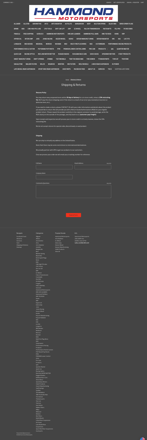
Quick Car (17, 54)
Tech (110, 69)
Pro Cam (92, 49)
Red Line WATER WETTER (46, 54)
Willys (42, 64)
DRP (69, 29)
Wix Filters (71, 64)
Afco (46, 24)
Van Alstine (18, 64)
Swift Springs (39, 59)
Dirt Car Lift (60, 29)
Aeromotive (37, 24)
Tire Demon (90, 59)
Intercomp (29, 39)
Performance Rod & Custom (24, 49)
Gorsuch (40, 34)
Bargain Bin (79, 24)
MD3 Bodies (28, 44)
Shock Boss (94, 54)
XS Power (115, 64)
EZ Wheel (77, 29)
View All (57, 251)
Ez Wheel (58, 241)
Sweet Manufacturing (22, 59)
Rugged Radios (63, 54)
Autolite (68, 24)
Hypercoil (17, 39)
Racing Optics (29, 54)
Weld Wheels (83, 64)
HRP (123, 34)
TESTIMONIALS (61, 59)
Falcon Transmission (92, 29)
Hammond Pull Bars (91, 34)
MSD (65, 44)
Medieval (39, 44)
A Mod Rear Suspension (100, 64)
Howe (116, 34)
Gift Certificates (119, 2)
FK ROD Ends (128, 29)
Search (108, 2)
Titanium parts (103, 59)
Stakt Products (124, 54)
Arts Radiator (56, 24)
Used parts (66, 69)
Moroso (49, 44)
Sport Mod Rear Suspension (48, 69)
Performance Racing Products (119, 44)
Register (136, 2)
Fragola (17, 34)
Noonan (58, 44)
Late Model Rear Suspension (24, 69)
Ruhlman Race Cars (79, 54)
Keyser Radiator (103, 39)
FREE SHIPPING (28, 34)
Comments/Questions (73, 183)
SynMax (50, 59)
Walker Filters (31, 64)
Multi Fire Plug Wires (78, 44)
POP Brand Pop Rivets (46, 49)
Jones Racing (47, 39)
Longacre (17, 44)
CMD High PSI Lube (34, 29)
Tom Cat (115, 59)
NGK (91, 44)
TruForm (125, 59)
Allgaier (17, 24)
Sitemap (19, 247)
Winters (61, 64)
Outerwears (100, 44)
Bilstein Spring (99, 24)
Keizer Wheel (60, 39)
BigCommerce (26, 433)
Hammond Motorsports (55, 34)
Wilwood (51, 64)
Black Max (112, 24)
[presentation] (51, 205)
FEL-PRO (117, 29)
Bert (89, 24)
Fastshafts (107, 29)
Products (103, 49)
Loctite (127, 39)
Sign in (129, 2)
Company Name (40, 173)
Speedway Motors (108, 54)
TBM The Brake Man (76, 59)
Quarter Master (123, 49)
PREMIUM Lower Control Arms (74, 49)
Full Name (39, 163)
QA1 (112, 49)
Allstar (26, 24)
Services (101, 69)
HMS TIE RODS (106, 34)
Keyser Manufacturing (84, 39)
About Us (91, 69)
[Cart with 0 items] (142, 2)
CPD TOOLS (48, 29)
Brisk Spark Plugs (126, 24)
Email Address (93, 163)
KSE (119, 39)
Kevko (71, 39)
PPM (58, 49)
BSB (23, 29)
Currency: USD (8, 2)
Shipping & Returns (122, 69)
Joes (37, 39)
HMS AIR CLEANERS (74, 34)
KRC (113, 39)
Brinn (16, 29)
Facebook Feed (79, 69)
